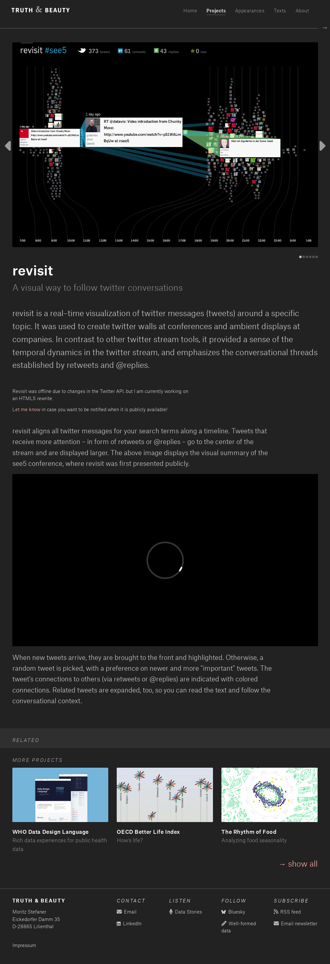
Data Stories (185, 912)
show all (303, 863)
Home (190, 10)
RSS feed (287, 912)
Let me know (26, 409)
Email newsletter (295, 923)
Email (126, 912)
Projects (216, 10)
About (302, 10)
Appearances (250, 10)
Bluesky (233, 912)
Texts (280, 10)
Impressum (24, 945)
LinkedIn (129, 923)
